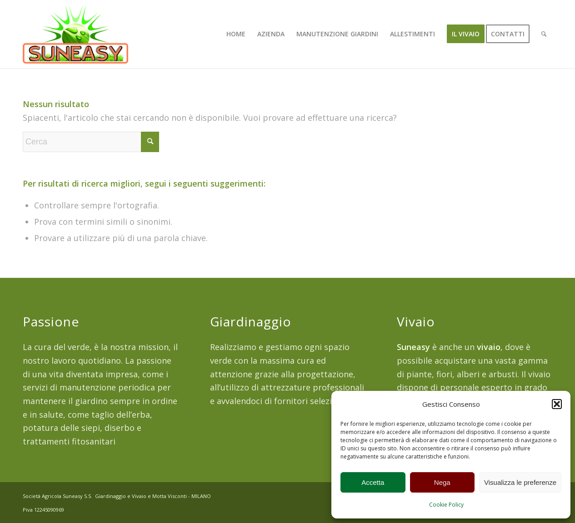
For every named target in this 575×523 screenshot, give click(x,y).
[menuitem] (235, 34)
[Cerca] (543, 34)
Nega (442, 482)
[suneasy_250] (75, 34)
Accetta (372, 482)
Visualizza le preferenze (520, 482)
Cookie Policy (446, 504)
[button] (556, 404)
